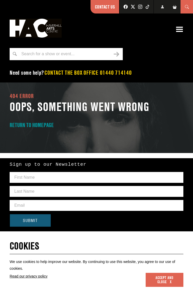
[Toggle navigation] (179, 29)
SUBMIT (30, 220)
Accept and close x (164, 280)
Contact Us (105, 7)
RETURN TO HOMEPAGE (32, 125)
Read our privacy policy (29, 276)
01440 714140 (116, 73)
